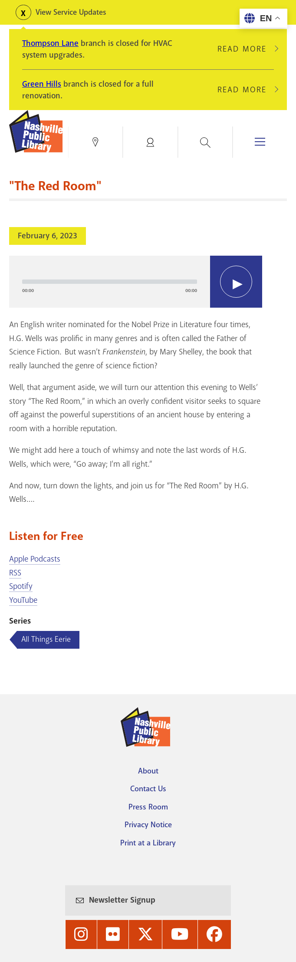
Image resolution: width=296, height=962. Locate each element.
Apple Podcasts (34, 559)
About (148, 771)
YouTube (23, 600)
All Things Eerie (46, 639)
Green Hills (41, 84)
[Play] (236, 282)
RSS (15, 573)
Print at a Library (148, 843)
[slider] (109, 282)
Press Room (148, 807)
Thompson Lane (50, 43)
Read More (245, 49)
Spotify (21, 586)
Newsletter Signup (122, 900)
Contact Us (148, 788)
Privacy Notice (148, 824)
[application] (135, 282)
